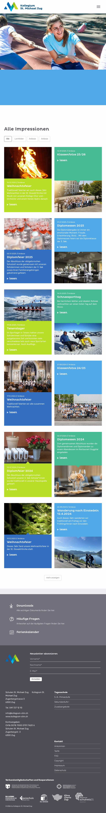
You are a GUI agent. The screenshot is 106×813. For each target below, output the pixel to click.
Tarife (56, 751)
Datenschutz (60, 770)
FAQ (56, 756)
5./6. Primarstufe (62, 697)
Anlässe (32, 139)
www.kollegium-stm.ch (17, 716)
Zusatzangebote (61, 707)
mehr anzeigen (52, 578)
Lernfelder (19, 139)
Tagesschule (60, 692)
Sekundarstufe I (61, 702)
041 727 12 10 (15, 707)
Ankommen (59, 746)
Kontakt (58, 741)
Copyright (58, 760)
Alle (7, 139)
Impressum (59, 765)
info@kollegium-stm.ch (17, 713)
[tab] (53, 6)
